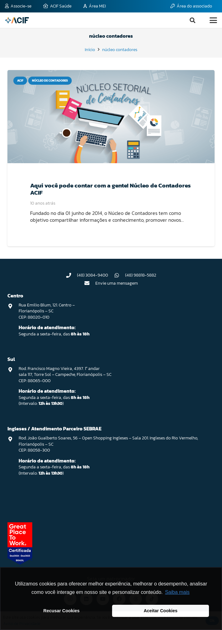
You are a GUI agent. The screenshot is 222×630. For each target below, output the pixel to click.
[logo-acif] (17, 20)
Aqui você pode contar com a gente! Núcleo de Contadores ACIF (110, 189)
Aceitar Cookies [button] (161, 610)
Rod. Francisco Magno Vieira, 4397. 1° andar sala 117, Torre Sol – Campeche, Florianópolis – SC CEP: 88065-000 (65, 374)
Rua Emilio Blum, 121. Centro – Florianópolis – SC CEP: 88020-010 (47, 311)
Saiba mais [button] (177, 592)
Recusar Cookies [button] (61, 610)
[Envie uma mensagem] (89, 283)
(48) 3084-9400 (92, 275)
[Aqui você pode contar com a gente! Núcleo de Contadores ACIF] (111, 116)
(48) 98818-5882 (140, 275)
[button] (192, 20)
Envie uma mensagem (116, 283)
